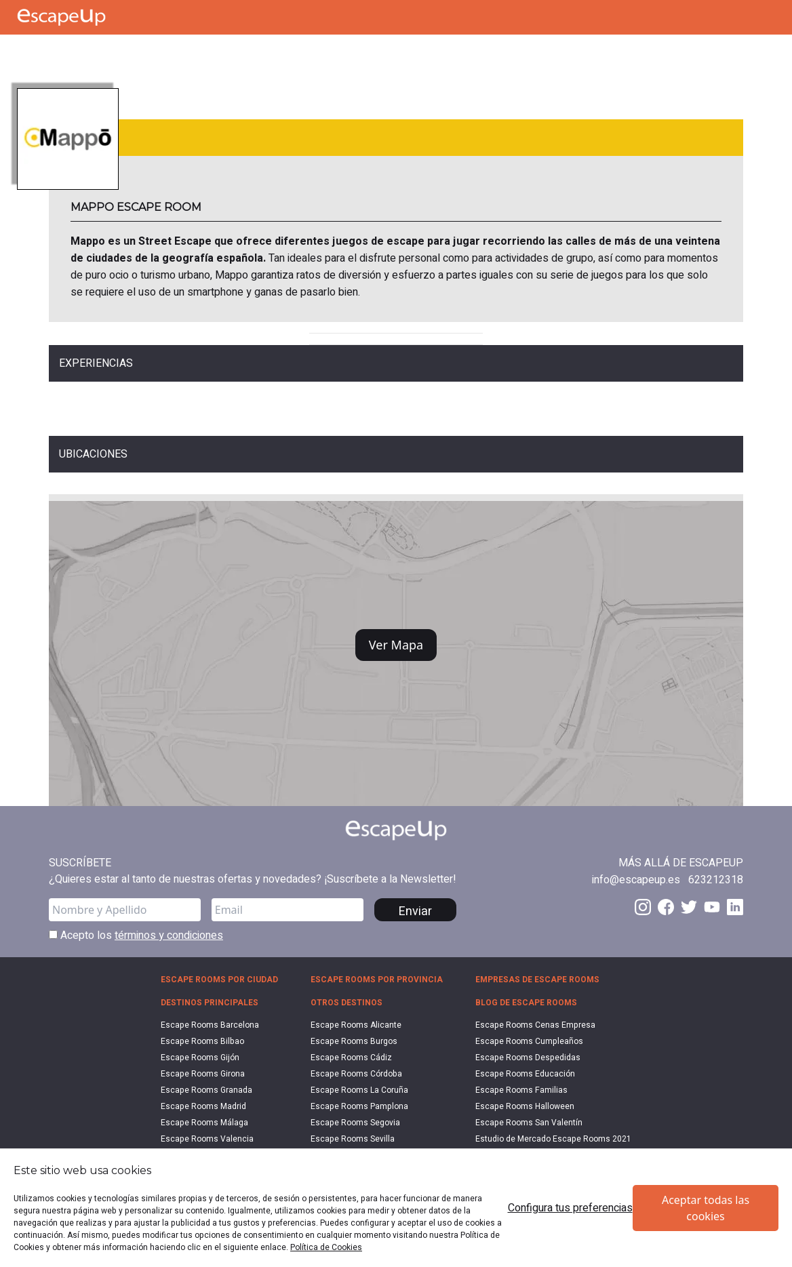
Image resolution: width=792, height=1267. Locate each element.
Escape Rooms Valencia (207, 1139)
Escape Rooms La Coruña (359, 1090)
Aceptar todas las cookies (705, 1208)
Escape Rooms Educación (525, 1074)
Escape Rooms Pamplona (359, 1106)
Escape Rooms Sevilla (353, 1139)
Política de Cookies (326, 1247)
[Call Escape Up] (25, 50)
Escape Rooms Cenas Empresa (535, 1025)
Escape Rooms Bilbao (202, 1041)
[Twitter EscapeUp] (689, 907)
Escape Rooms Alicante (356, 1025)
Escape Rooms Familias (521, 1090)
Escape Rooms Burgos (354, 1041)
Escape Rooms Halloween (524, 1106)
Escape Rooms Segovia (355, 1123)
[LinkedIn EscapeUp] (735, 907)
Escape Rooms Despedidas (527, 1057)
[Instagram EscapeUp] (643, 907)
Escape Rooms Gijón (200, 1057)
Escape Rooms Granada (206, 1090)
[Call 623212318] (715, 880)
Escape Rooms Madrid (203, 1106)
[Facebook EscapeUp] (666, 907)
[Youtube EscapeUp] (712, 907)
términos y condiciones (169, 935)
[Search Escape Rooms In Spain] (93, 51)
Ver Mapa (396, 645)
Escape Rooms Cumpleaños (529, 1041)
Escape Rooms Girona (203, 1074)
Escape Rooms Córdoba (356, 1074)
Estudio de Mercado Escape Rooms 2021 (553, 1139)
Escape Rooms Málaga (204, 1123)
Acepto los (136, 935)
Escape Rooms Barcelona (210, 1025)
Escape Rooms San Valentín (528, 1123)
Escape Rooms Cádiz (351, 1057)
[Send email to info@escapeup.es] (636, 880)
